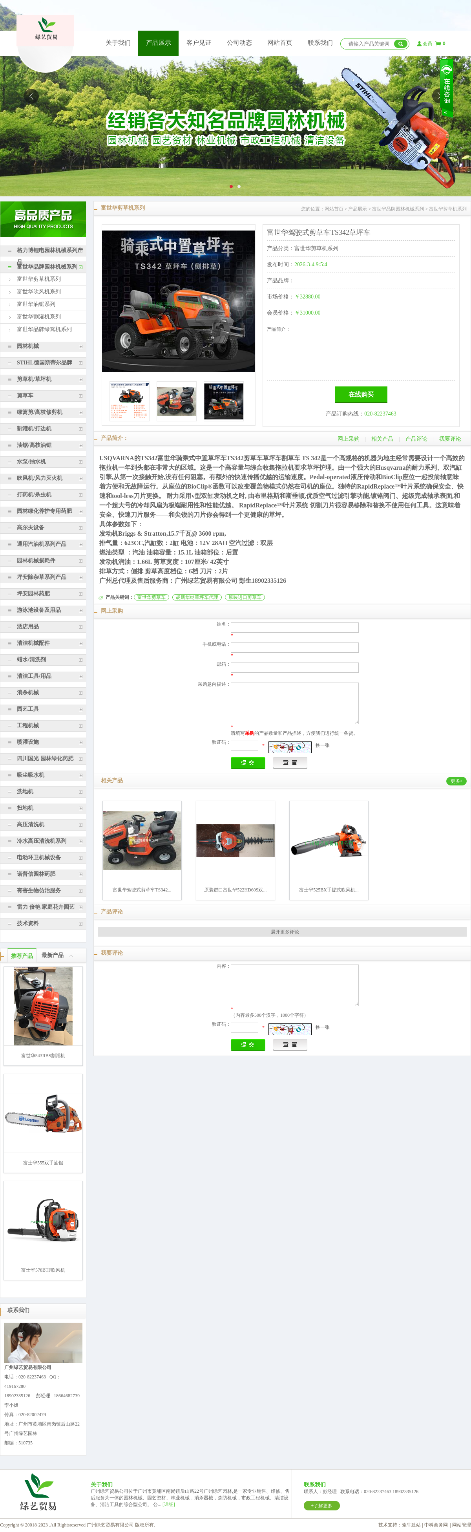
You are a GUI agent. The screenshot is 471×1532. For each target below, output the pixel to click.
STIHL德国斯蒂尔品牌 (44, 363)
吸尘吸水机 (30, 775)
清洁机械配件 (33, 643)
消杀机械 (28, 693)
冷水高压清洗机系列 (41, 841)
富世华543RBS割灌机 (43, 1055)
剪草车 (25, 396)
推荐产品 (22, 956)
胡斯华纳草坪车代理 (197, 597)
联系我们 (320, 42)
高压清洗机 (30, 824)
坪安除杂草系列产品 (41, 577)
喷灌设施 (28, 742)
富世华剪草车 (151, 597)
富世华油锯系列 (36, 304)
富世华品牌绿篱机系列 (44, 329)
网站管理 (461, 1525)
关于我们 (118, 42)
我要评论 (450, 439)
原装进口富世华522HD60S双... (235, 890)
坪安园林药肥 (33, 594)
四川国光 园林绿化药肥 (45, 758)
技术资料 (28, 923)
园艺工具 (28, 709)
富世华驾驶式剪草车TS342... (142, 890)
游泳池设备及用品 (39, 610)
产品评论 (416, 439)
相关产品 (382, 439)
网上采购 (349, 439)
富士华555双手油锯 (43, 1163)
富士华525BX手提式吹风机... (329, 890)
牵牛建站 (411, 1525)
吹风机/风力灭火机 (39, 478)
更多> (457, 781)
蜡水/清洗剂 (31, 660)
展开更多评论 (285, 932)
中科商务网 (436, 1525)
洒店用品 (28, 627)
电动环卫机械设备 (39, 857)
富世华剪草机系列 (39, 279)
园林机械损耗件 (36, 561)
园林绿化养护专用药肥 (44, 511)
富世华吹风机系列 (39, 292)
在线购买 (361, 394)
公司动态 (239, 42)
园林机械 (28, 346)
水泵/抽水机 (31, 462)
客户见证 (199, 42)
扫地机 (25, 808)
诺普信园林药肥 (36, 874)
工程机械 (28, 725)
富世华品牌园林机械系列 (47, 267)
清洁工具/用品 (34, 676)
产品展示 (158, 42)
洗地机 (25, 791)
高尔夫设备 (30, 528)
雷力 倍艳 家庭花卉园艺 (46, 907)
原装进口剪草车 (244, 597)
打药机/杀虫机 (34, 495)
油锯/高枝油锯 (34, 445)
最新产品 (53, 955)
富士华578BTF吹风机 (43, 1270)
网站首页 (279, 42)
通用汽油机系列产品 (41, 544)
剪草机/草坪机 (34, 379)
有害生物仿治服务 (39, 890)
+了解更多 (322, 1505)
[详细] (168, 1504)
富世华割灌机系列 (39, 317)
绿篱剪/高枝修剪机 (39, 412)
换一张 (323, 745)
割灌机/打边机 (34, 429)
